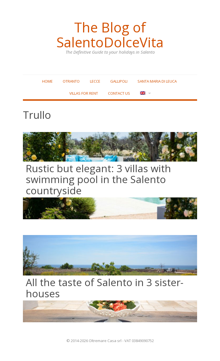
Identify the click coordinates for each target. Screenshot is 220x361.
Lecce (95, 81)
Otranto (71, 81)
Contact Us (119, 93)
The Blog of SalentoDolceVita (110, 34)
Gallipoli (118, 81)
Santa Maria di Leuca (157, 81)
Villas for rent (83, 93)
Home (47, 81)
